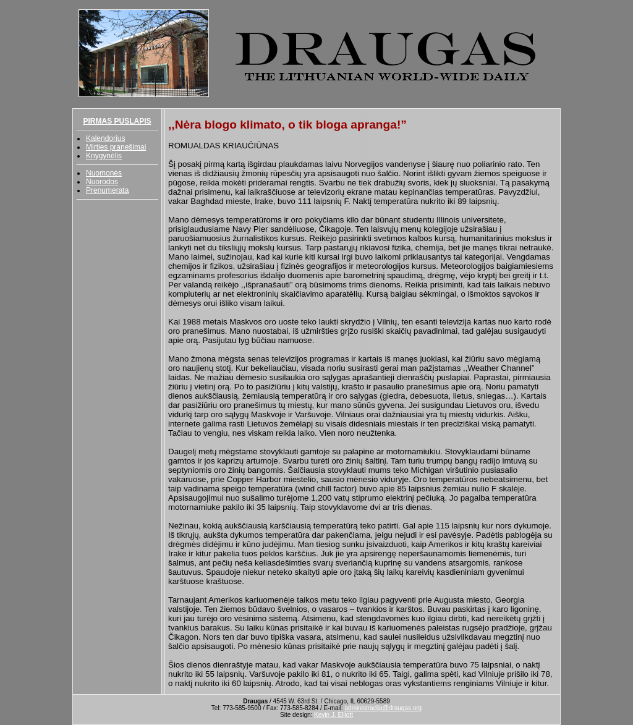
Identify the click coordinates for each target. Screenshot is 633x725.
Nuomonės (104, 173)
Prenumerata (107, 190)
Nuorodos (102, 181)
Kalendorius (105, 138)
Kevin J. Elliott (333, 714)
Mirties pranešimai (116, 147)
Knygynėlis (104, 155)
